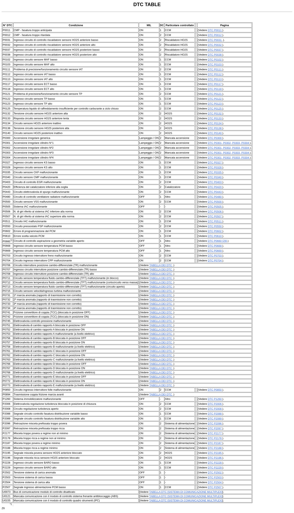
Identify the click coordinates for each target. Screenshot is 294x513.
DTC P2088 (215, 413)
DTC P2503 (215, 477)
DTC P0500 (215, 201)
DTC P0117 (215, 84)
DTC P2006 (215, 403)
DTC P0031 (215, 39)
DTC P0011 (215, 30)
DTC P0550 (215, 226)
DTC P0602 (215, 231)
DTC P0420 (215, 186)
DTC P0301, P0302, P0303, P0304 (229, 142)
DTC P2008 (215, 408)
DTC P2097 (215, 428)
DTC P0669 (215, 250)
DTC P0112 (215, 74)
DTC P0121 (215, 93)
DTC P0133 (215, 118)
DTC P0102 (215, 59)
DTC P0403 (215, 182)
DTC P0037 (215, 49)
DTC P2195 (215, 452)
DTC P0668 (215, 245)
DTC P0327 (215, 162)
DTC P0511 (215, 221)
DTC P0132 (215, 113)
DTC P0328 (215, 167)
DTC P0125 (215, 108)
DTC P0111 (215, 69)
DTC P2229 (215, 467)
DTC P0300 (215, 137)
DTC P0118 (215, 88)
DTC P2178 (215, 438)
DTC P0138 (215, 128)
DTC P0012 (215, 35)
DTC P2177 (215, 433)
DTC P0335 (215, 172)
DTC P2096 (215, 423)
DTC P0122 (215, 98)
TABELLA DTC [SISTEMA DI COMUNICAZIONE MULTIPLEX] (186, 491)
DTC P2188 (215, 447)
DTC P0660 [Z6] (217, 240)
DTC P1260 (215, 398)
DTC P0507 (215, 216)
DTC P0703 (215, 255)
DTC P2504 (215, 482)
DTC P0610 (215, 236)
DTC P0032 (215, 44)
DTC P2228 (215, 462)
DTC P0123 (215, 103)
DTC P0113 (215, 79)
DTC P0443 (215, 191)
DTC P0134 (215, 123)
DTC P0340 (215, 177)
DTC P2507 (215, 487)
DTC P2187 (215, 443)
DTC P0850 (215, 389)
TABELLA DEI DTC (161, 265)
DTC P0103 (215, 64)
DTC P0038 (215, 54)
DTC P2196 (215, 457)
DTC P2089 (215, 418)
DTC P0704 (215, 260)
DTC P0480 (215, 196)
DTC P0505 (215, 206)
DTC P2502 (215, 472)
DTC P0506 (215, 211)
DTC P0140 (215, 133)
